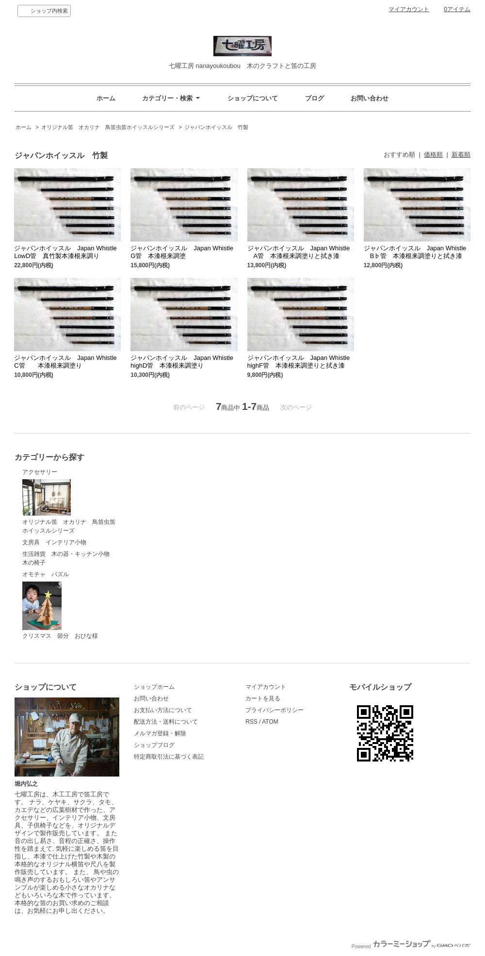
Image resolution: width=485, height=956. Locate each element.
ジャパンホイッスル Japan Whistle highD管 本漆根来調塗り (181, 361)
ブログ (314, 98)
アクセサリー (39, 472)
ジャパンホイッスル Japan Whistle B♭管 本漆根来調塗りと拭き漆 (415, 251)
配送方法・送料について (166, 721)
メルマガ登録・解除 (160, 733)
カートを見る (262, 698)
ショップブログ (154, 745)
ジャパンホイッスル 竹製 (219, 127)
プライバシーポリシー (274, 710)
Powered (411, 946)
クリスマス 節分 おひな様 (60, 611)
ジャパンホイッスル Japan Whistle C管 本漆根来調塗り (65, 361)
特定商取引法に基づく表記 (169, 756)
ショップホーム (154, 686)
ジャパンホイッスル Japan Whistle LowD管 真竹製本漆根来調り (65, 251)
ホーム (106, 98)
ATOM (270, 721)
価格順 (433, 154)
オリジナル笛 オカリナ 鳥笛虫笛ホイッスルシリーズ (108, 127)
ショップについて (252, 98)
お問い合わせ (369, 98)
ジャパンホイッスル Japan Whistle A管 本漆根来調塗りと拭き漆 (298, 251)
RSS (251, 721)
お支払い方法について (163, 710)
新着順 (461, 154)
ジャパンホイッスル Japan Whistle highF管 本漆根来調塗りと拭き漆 (298, 361)
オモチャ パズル (45, 574)
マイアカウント (408, 9)
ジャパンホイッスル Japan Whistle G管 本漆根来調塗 (181, 251)
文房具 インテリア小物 (54, 542)
